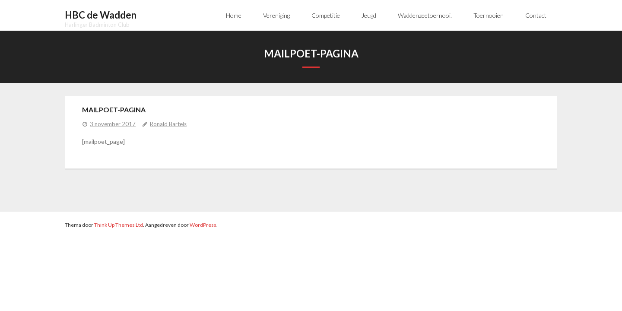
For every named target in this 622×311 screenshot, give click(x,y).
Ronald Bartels (168, 124)
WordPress (203, 225)
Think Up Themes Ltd (118, 225)
